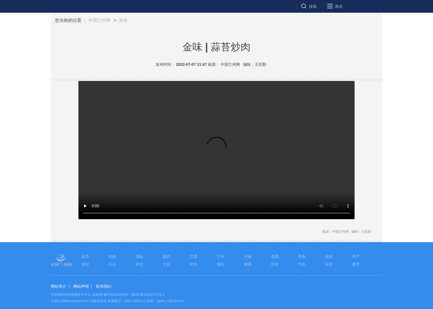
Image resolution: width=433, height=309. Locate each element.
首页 (85, 256)
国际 (139, 256)
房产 (356, 256)
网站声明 (81, 286)
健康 (248, 264)
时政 (112, 256)
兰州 (221, 256)
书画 (248, 256)
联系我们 (104, 286)
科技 (329, 264)
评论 (139, 264)
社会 (112, 264)
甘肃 (193, 256)
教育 (356, 264)
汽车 (302, 264)
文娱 (166, 264)
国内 (166, 256)
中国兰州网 (99, 20)
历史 (275, 264)
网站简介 (58, 286)
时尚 (193, 264)
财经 (85, 264)
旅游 (329, 256)
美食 (123, 20)
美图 (275, 256)
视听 (221, 264)
